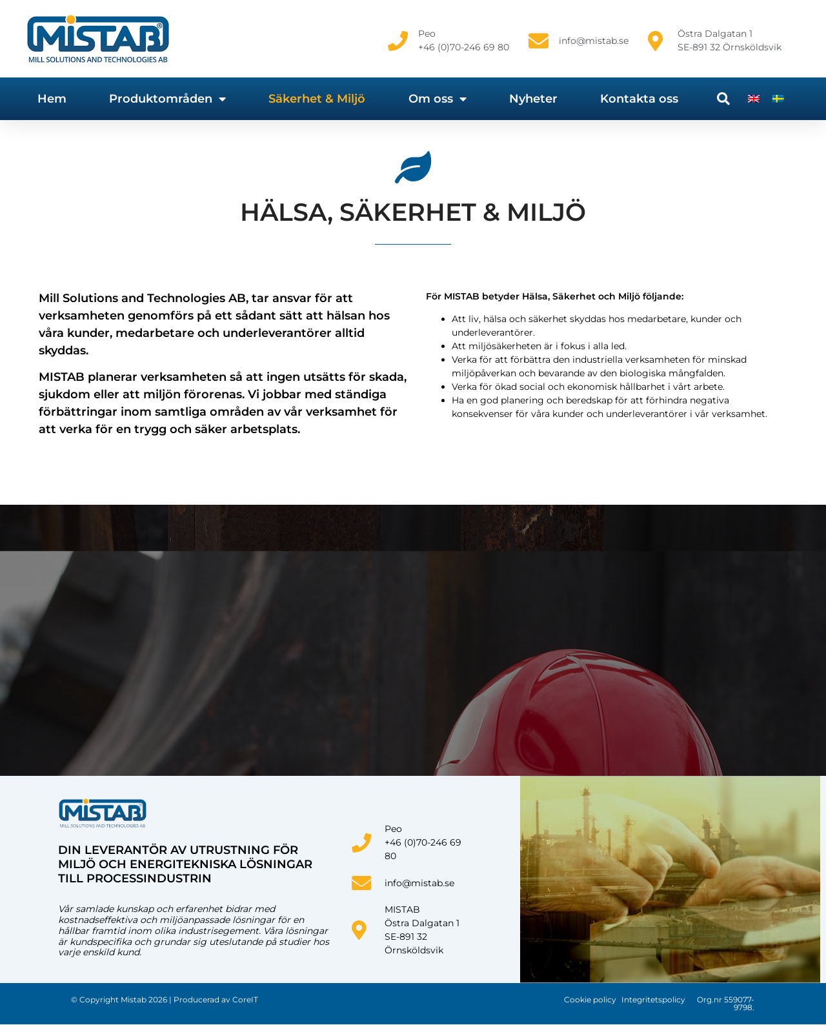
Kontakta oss (639, 99)
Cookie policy (590, 999)
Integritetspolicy (653, 999)
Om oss (437, 98)
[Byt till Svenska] (778, 98)
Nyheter (533, 99)
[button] (723, 99)
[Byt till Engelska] (753, 98)
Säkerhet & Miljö (316, 99)
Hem (51, 99)
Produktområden (167, 98)
